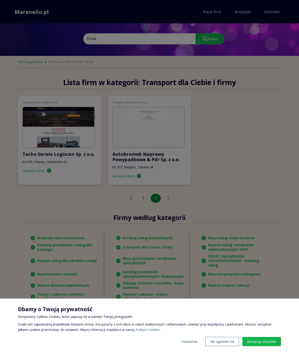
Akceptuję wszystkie (261, 341)
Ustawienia (189, 341)
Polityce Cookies (148, 330)
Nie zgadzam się (222, 341)
